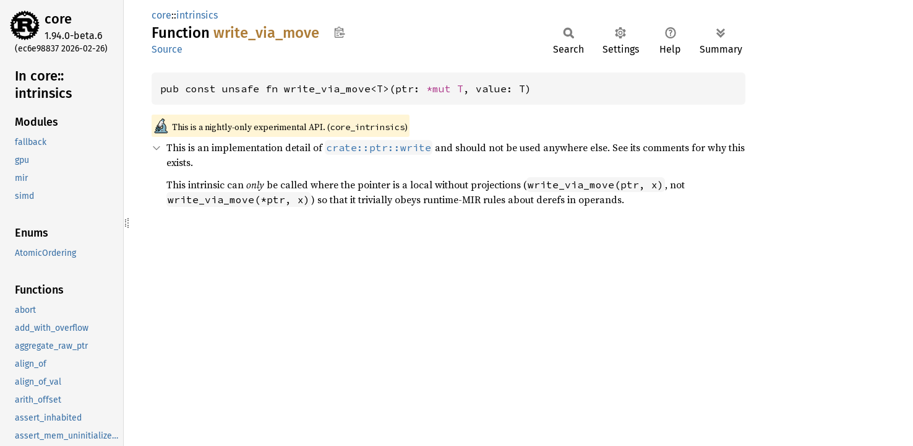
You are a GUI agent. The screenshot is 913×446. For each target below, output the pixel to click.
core (58, 19)
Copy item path (339, 32)
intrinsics (197, 15)
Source (167, 49)
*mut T (444, 88)
